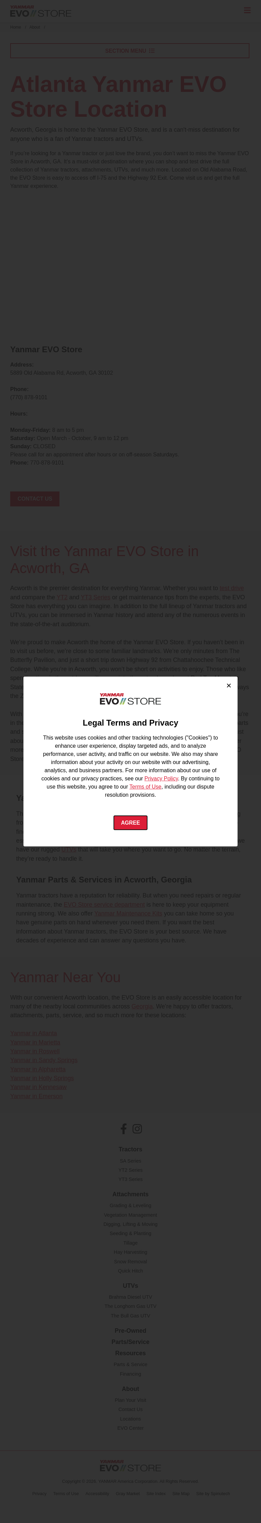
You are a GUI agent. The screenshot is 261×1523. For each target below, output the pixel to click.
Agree (130, 823)
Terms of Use (145, 787)
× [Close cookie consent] (228, 685)
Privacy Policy (161, 778)
